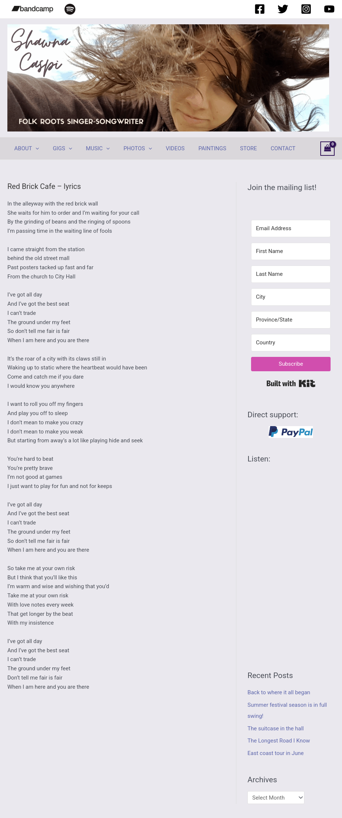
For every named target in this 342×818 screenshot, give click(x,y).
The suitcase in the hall (275, 728)
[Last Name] (291, 274)
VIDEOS (162, 148)
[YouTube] (329, 9)
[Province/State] (291, 320)
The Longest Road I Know (278, 740)
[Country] (291, 342)
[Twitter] (283, 9)
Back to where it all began (278, 692)
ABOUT (25, 148)
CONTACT (262, 148)
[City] (291, 297)
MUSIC (91, 148)
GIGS (58, 148)
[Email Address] (291, 228)
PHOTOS (128, 148)
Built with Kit (291, 383)
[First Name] (291, 251)
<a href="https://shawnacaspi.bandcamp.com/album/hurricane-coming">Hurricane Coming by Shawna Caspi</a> (290, 560)
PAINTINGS (197, 148)
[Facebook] (259, 9)
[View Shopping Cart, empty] (327, 148)
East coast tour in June (275, 753)
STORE (230, 148)
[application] (34, 148)
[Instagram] (306, 9)
